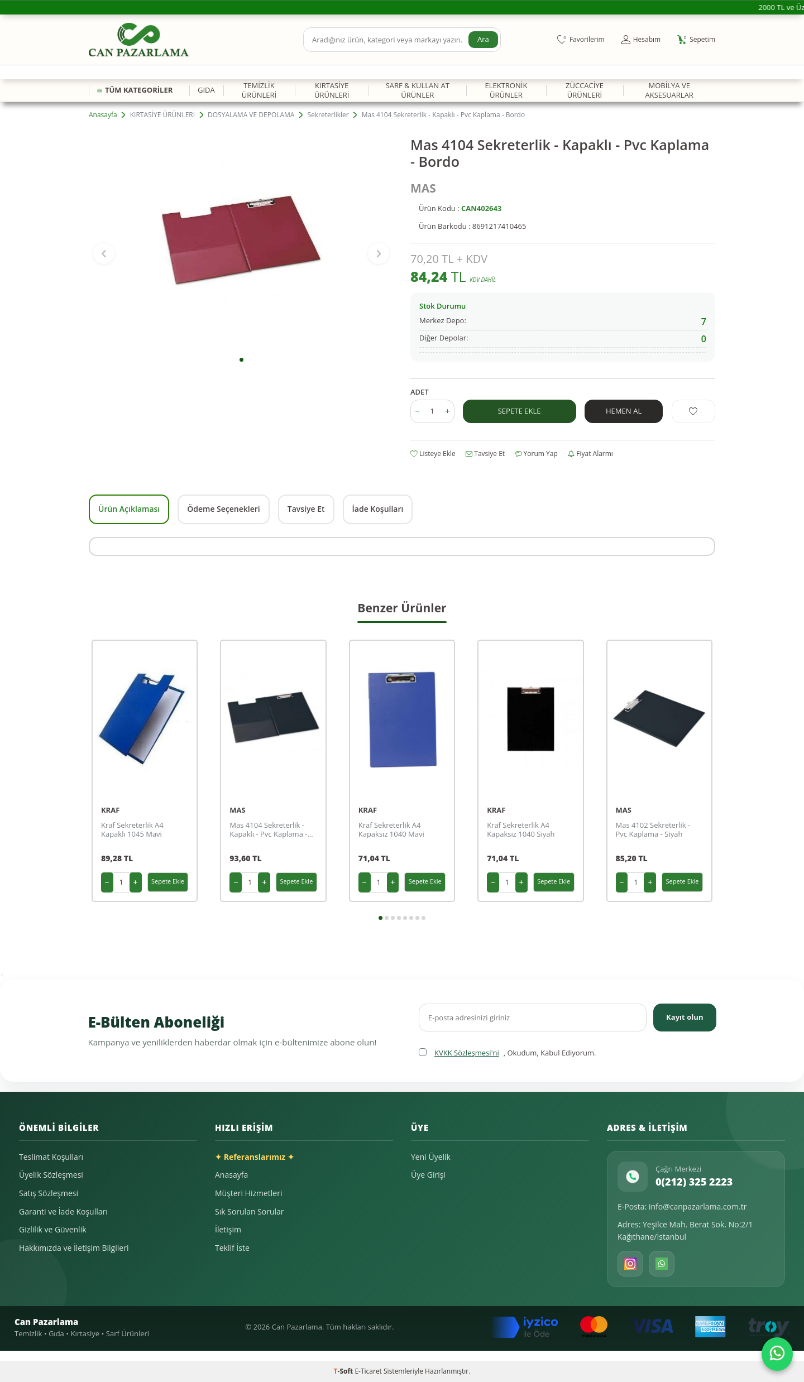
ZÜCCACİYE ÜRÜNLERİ (585, 90)
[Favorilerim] (581, 39)
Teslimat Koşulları (51, 1156)
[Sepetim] (696, 39)
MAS (423, 188)
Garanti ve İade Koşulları (63, 1211)
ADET (419, 392)
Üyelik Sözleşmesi (51, 1174)
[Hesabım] (641, 39)
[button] (241, 360)
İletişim (228, 1229)
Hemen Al (624, 410)
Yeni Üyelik (431, 1156)
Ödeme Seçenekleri (223, 508)
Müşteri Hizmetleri (248, 1193)
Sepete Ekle (519, 410)
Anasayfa (103, 115)
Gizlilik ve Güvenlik (53, 1229)
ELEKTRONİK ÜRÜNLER (506, 90)
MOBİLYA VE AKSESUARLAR (669, 90)
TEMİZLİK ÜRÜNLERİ (259, 90)
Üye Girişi (428, 1174)
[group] (241, 242)
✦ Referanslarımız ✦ (254, 1156)
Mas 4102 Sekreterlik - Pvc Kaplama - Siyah (653, 829)
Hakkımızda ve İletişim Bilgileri (73, 1247)
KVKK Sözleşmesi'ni (466, 1053)
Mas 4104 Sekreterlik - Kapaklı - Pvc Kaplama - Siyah (268, 829)
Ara (483, 39)
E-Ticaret (368, 1371)
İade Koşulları (378, 508)
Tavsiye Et (485, 453)
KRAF (110, 810)
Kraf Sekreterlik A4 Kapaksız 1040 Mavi (391, 829)
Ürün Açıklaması (129, 508)
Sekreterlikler (327, 115)
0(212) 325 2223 (694, 1181)
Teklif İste (232, 1247)
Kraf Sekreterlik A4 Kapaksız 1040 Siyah (520, 829)
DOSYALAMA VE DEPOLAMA (251, 115)
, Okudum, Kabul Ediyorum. (507, 1053)
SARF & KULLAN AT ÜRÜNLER (417, 90)
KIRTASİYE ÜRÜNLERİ (331, 90)
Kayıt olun (683, 1017)
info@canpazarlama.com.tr (698, 1206)
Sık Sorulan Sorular (249, 1211)
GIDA (206, 90)
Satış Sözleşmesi (48, 1193)
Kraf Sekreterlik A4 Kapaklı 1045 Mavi (132, 829)
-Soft (344, 1371)
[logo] (139, 39)
